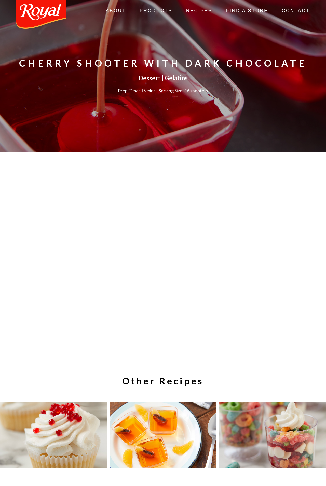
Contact (296, 10)
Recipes (199, 10)
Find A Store (247, 10)
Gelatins (176, 78)
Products (156, 10)
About (116, 10)
